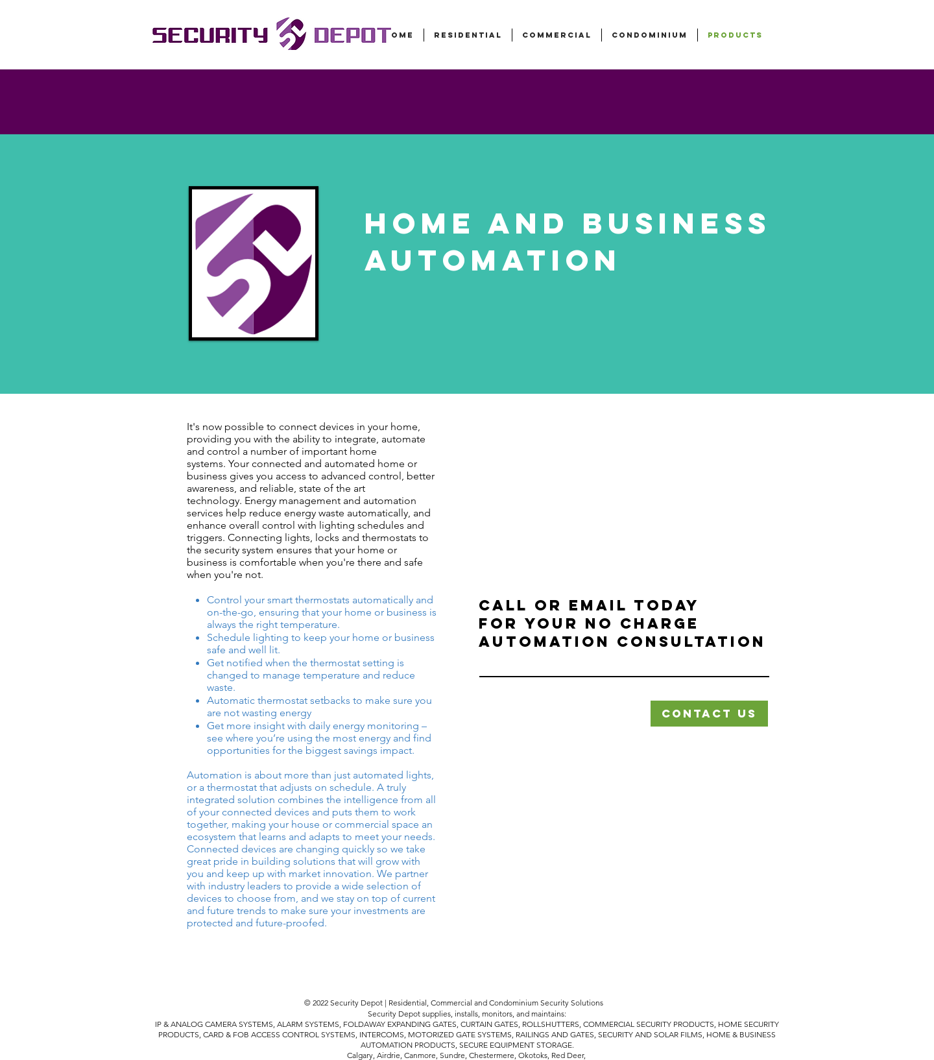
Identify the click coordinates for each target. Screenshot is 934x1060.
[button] (709, 713)
